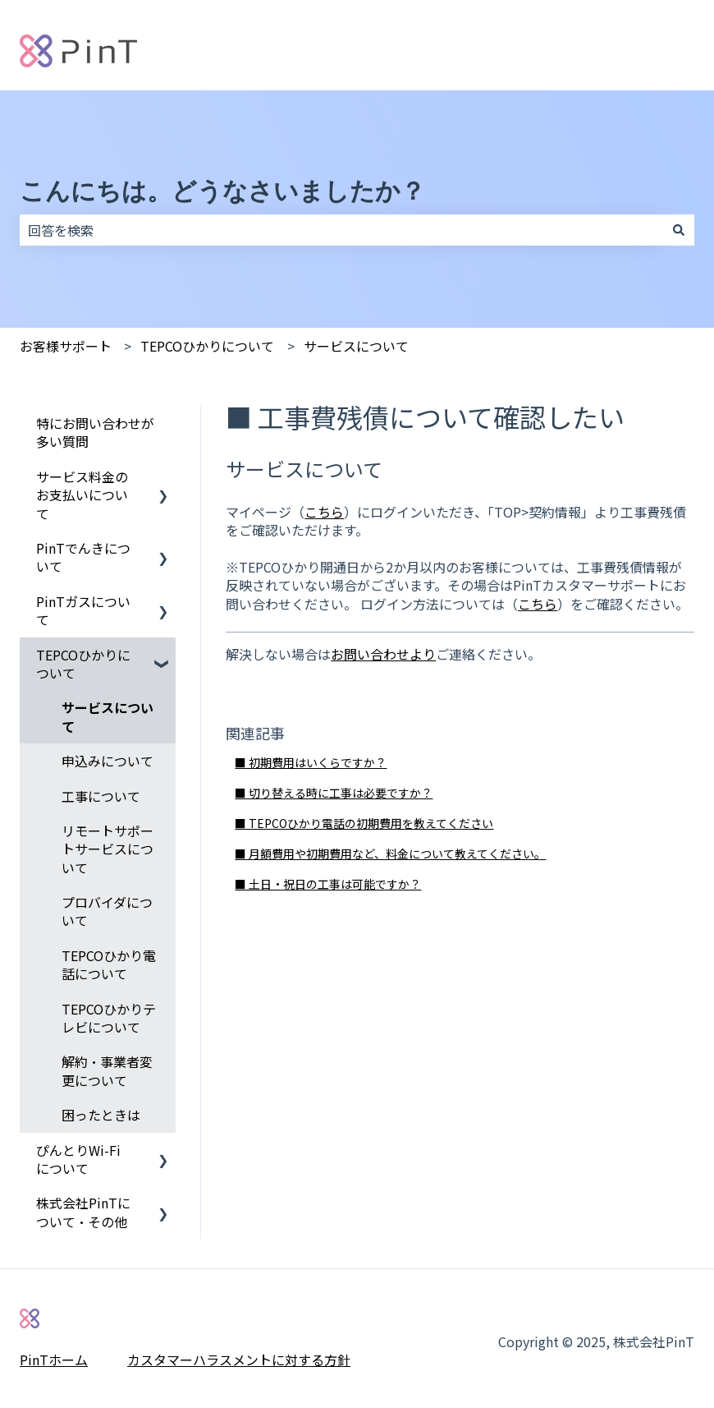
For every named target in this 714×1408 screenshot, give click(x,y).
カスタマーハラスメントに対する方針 (238, 1359)
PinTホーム (54, 1359)
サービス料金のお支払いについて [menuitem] (82, 495)
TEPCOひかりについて (207, 346)
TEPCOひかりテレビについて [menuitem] (109, 1018)
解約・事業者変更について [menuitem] (107, 1070)
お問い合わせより (383, 654)
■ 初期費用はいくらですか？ (311, 762)
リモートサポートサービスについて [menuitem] (107, 849)
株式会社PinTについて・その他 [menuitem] (83, 1212)
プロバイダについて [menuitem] (107, 911)
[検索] (678, 230)
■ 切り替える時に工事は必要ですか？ (334, 793)
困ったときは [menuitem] (101, 1115)
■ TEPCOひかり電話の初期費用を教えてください (364, 823)
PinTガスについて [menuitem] (83, 610)
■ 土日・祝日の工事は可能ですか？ (328, 884)
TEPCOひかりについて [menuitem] (83, 664)
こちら (324, 512)
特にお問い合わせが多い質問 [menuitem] (95, 432)
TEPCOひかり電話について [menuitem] (109, 964)
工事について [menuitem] (101, 796)
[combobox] (341, 230)
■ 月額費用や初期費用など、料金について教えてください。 (390, 853)
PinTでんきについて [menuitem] (83, 557)
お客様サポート (66, 346)
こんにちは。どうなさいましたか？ (222, 191)
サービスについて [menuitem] (107, 716)
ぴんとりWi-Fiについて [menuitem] (78, 1159)
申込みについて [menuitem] (107, 761)
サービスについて (356, 346)
